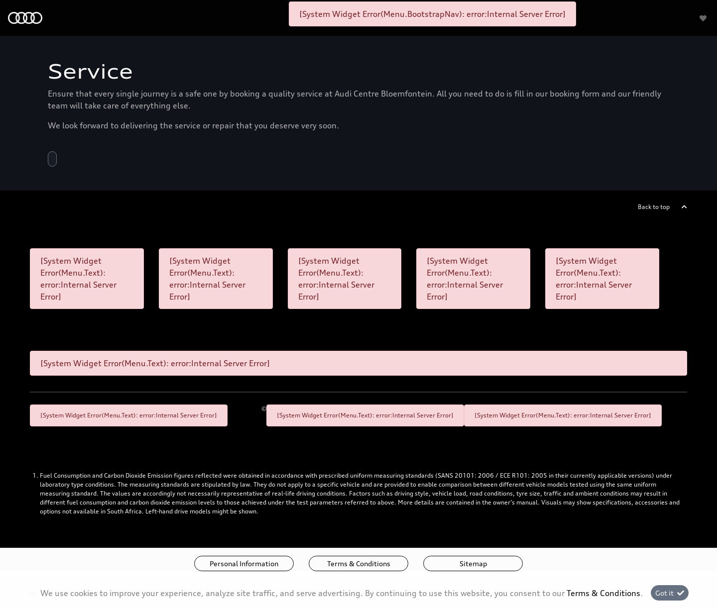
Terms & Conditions (358, 563)
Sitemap (473, 563)
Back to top (654, 206)
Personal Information (244, 563)
